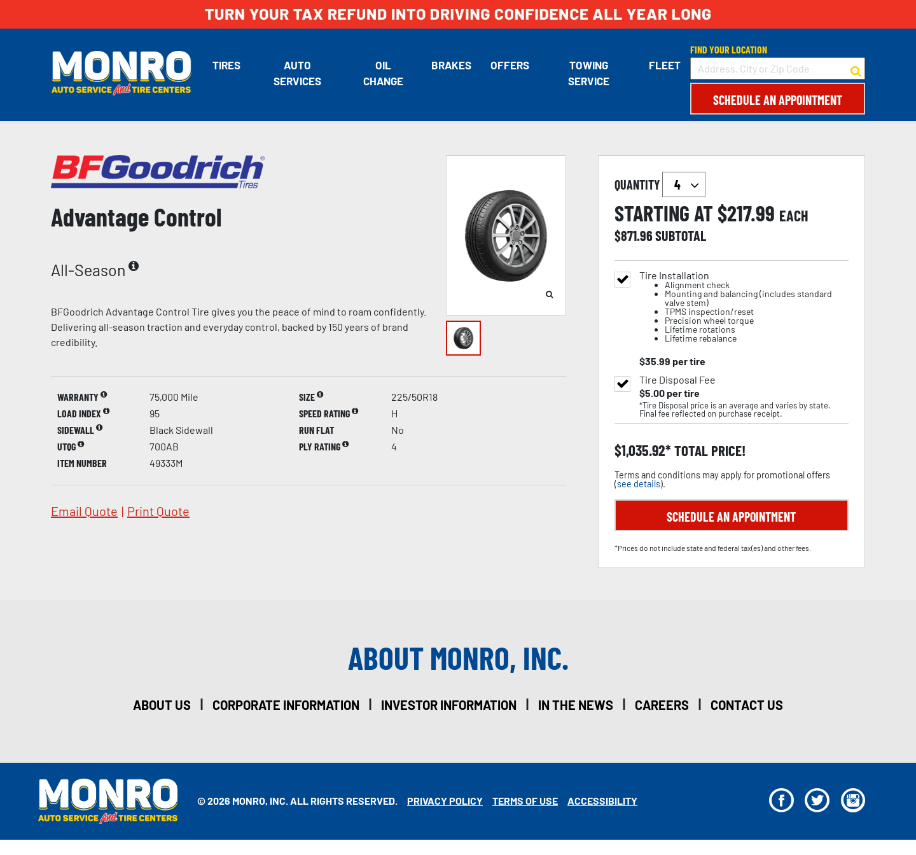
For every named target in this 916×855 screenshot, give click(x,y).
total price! (708, 450)
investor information (449, 704)
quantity (659, 184)
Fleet (665, 65)
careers (662, 704)
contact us (747, 704)
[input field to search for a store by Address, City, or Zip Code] (777, 68)
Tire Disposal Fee (677, 380)
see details (638, 483)
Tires (226, 65)
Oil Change (383, 73)
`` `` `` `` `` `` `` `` (683, 184)
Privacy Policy (445, 801)
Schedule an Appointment (777, 100)
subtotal (680, 235)
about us (162, 704)
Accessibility (602, 801)
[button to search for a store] (856, 69)
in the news (575, 704)
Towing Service (588, 73)
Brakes (451, 65)
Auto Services (297, 73)
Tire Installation (744, 307)
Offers (509, 65)
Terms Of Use (525, 801)
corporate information (285, 704)
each (793, 215)
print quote (158, 510)
